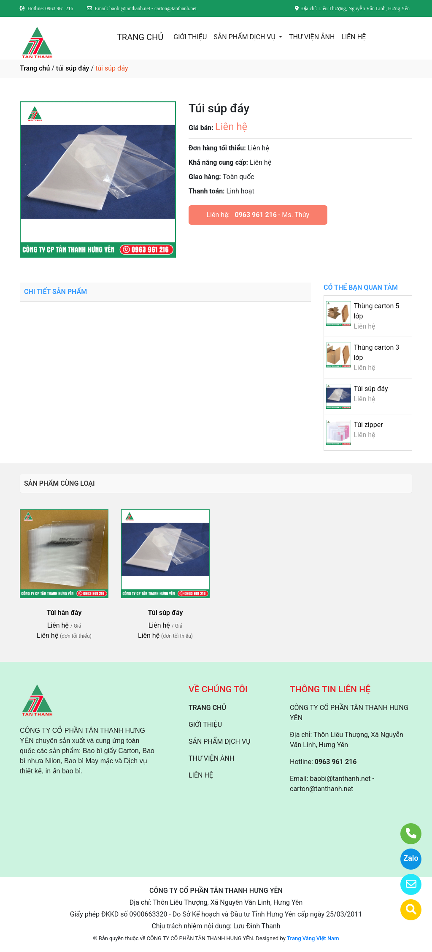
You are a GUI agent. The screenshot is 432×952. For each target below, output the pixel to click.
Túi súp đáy (371, 389)
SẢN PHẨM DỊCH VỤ (245, 37)
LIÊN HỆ (353, 37)
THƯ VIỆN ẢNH (312, 37)
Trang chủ (35, 68)
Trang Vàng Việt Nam (313, 938)
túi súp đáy (72, 68)
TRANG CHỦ (140, 37)
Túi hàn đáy (63, 613)
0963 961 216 (255, 215)
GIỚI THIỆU (190, 37)
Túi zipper (368, 425)
